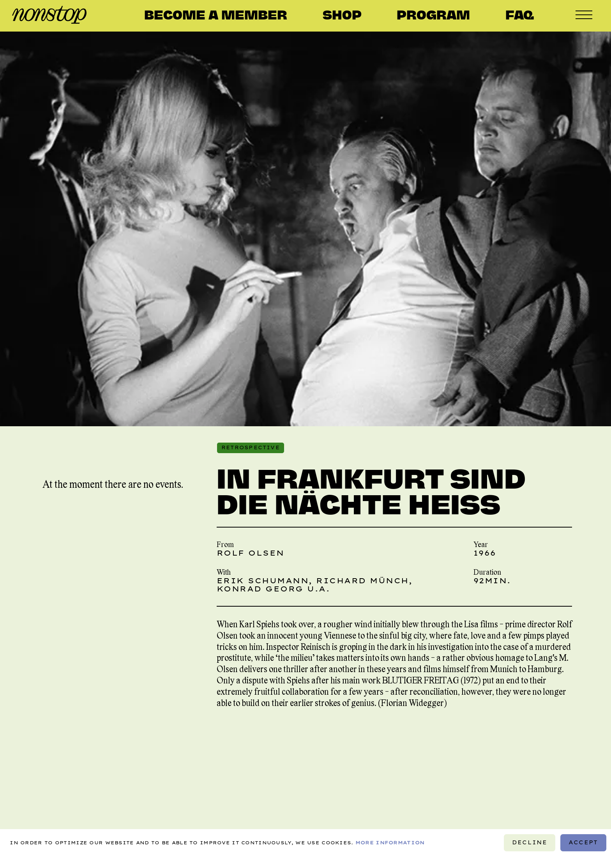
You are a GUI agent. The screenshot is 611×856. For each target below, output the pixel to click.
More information (390, 842)
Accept (583, 842)
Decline (529, 842)
